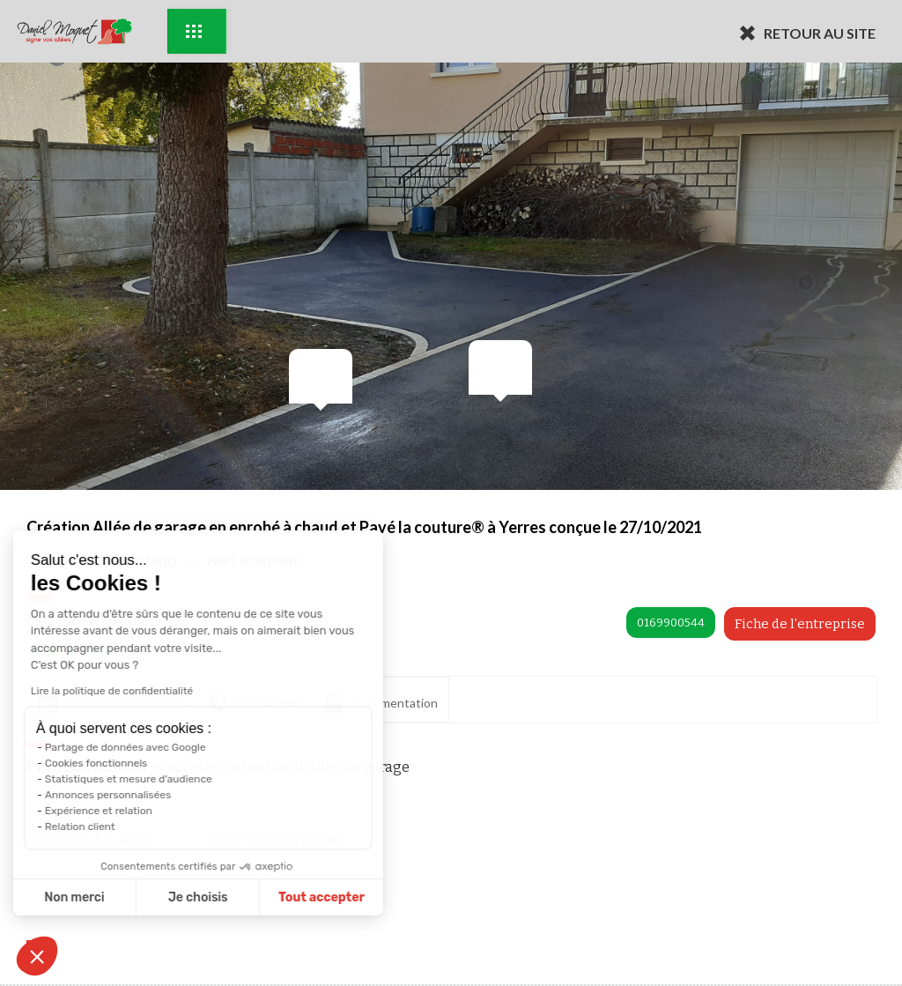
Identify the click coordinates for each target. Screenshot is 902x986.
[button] (37, 956)
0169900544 (671, 622)
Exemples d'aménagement (194, 31)
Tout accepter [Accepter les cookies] (270, 897)
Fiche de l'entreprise (800, 624)
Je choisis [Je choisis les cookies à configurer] (147, 897)
